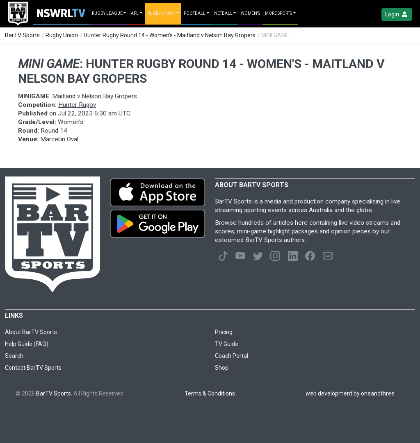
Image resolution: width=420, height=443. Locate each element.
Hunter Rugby (77, 104)
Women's (250, 13)
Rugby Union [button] (161, 13)
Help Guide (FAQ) (26, 344)
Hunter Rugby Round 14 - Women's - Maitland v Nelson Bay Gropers (170, 35)
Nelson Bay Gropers (109, 96)
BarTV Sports (22, 35)
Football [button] (194, 13)
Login (397, 14)
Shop (221, 367)
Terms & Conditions (210, 393)
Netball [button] (223, 13)
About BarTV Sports (31, 332)
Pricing (224, 332)
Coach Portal (231, 356)
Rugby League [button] (107, 13)
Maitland (63, 96)
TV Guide (226, 344)
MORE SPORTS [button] (278, 13)
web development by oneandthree (350, 393)
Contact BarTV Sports (33, 367)
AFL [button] (135, 13)
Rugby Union (62, 35)
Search (14, 356)
